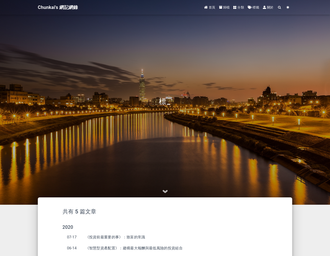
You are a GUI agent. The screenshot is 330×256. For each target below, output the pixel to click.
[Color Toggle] (288, 7)
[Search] (279, 7)
